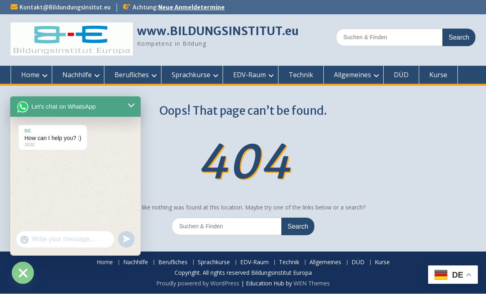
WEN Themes (312, 283)
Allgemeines (352, 74)
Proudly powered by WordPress (197, 283)
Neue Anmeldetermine (191, 7)
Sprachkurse (191, 74)
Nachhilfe (77, 74)
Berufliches (132, 74)
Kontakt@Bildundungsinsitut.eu (65, 7)
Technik (301, 74)
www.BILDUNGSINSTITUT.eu (218, 31)
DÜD (401, 74)
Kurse (438, 74)
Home (30, 74)
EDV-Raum (249, 74)
